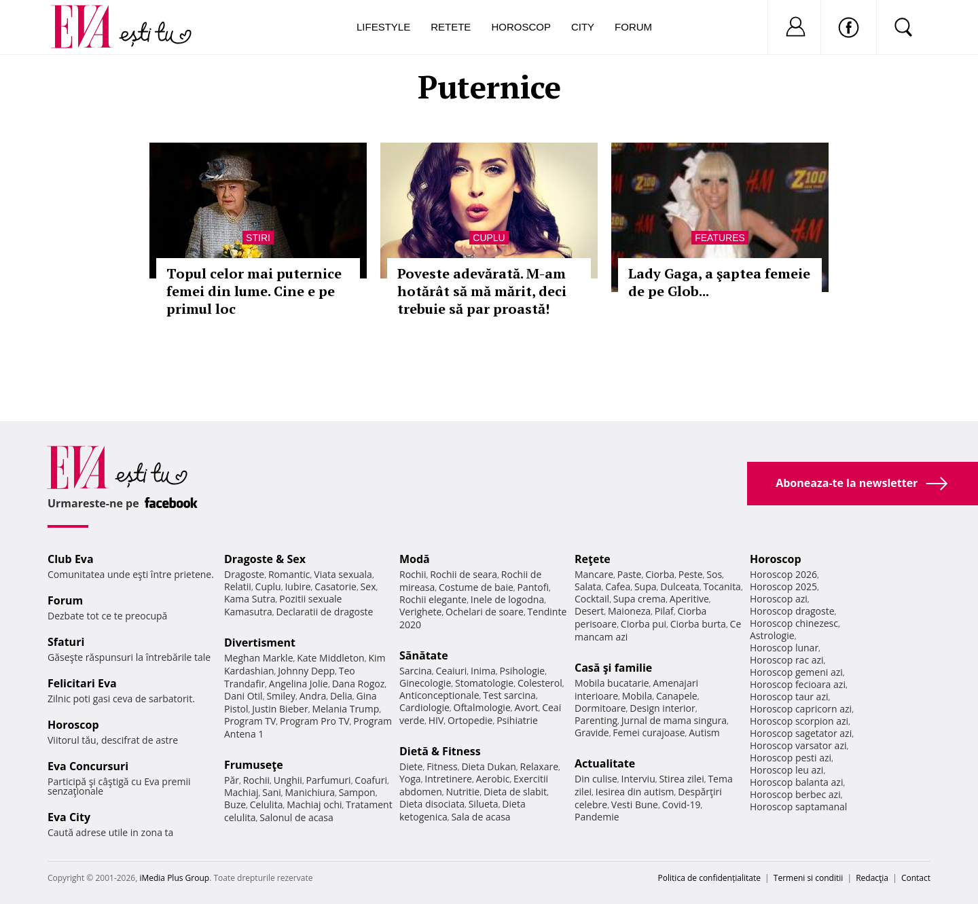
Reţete (593, 559)
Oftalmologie (482, 707)
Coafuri (371, 780)
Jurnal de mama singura (674, 720)
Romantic (289, 574)
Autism (704, 732)
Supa (645, 586)
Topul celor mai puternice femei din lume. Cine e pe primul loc (254, 291)
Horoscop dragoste (792, 610)
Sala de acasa (480, 816)
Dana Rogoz (358, 683)
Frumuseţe (253, 764)
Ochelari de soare (485, 611)
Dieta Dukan (488, 766)
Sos (714, 574)
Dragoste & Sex (265, 559)
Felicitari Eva (82, 683)
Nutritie (462, 791)
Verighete (420, 611)
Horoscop (521, 27)
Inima (483, 670)
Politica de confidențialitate (709, 878)
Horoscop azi (779, 598)
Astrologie (772, 635)
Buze (235, 804)
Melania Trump (345, 708)
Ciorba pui (643, 623)
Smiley (280, 695)
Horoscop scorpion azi (799, 721)
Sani (271, 792)
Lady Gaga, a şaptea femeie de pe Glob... (719, 282)
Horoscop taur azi (789, 696)
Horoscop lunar (784, 647)
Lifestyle (383, 27)
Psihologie (522, 670)
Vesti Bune (634, 804)
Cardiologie (424, 707)
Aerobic (493, 778)
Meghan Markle (258, 657)
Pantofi (533, 587)
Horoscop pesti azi (790, 757)
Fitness (442, 766)
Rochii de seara (463, 574)
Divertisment (259, 642)
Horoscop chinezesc (794, 623)
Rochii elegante (433, 599)
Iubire (297, 586)
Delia (341, 695)
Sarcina (415, 670)
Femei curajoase (649, 732)
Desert (589, 610)
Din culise (596, 778)
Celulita (266, 804)
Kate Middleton (331, 657)
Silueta (484, 803)
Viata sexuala (343, 574)
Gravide (592, 732)
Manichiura (310, 792)
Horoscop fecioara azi (798, 684)
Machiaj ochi (314, 804)
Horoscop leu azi (786, 769)
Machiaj (241, 792)
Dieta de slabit (515, 791)
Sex (368, 586)
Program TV (250, 721)
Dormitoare (600, 708)
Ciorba (659, 574)
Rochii (256, 780)
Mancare (594, 574)
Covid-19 (681, 804)
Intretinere (448, 778)
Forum (633, 27)
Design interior (662, 708)
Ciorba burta (698, 623)
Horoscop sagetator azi (801, 733)
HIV (436, 720)
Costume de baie (476, 587)
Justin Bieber (280, 708)
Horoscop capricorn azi (801, 708)
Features (720, 237)
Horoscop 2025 (783, 586)
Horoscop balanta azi (796, 782)
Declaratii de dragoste (325, 611)
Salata (588, 586)
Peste (690, 574)
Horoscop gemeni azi (796, 672)
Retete (451, 27)
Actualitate (605, 763)
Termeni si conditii (809, 878)
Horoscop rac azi (787, 659)
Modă (414, 559)
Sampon (357, 792)
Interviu (638, 778)
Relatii (237, 586)
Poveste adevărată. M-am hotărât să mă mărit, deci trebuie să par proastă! (481, 291)
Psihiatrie (517, 720)
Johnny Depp (306, 670)
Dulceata (679, 586)
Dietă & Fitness (440, 751)
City (582, 27)
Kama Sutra (249, 598)
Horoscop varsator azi (798, 745)
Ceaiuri (451, 670)
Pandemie (597, 816)
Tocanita (722, 586)
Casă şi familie (613, 667)
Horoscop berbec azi (795, 794)
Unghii (288, 780)
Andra (313, 695)
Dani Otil (243, 695)
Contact (915, 878)
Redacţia (872, 878)
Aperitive (689, 598)
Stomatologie (484, 682)
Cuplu (489, 237)
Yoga (410, 778)
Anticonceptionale (439, 695)
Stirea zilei (681, 778)
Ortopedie (470, 720)
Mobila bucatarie (612, 682)
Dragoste (244, 574)
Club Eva (71, 559)
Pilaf (664, 610)
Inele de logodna (507, 599)
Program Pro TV (315, 721)
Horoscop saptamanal (798, 806)
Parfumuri (328, 780)
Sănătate (423, 655)
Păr (231, 780)
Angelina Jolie (298, 683)
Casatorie (335, 586)
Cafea (617, 586)
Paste (629, 574)
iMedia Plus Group (174, 878)
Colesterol (540, 682)
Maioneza (629, 610)
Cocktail (592, 598)
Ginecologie (425, 682)
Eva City (69, 817)
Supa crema (639, 598)
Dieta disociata (432, 803)
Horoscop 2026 (783, 574)
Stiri (258, 237)
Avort (526, 707)
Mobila (637, 695)
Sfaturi (66, 641)
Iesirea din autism (635, 791)
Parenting (596, 720)
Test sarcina (509, 695)
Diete (410, 766)
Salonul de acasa (296, 817)
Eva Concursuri (88, 766)
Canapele (677, 695)
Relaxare (539, 766)
